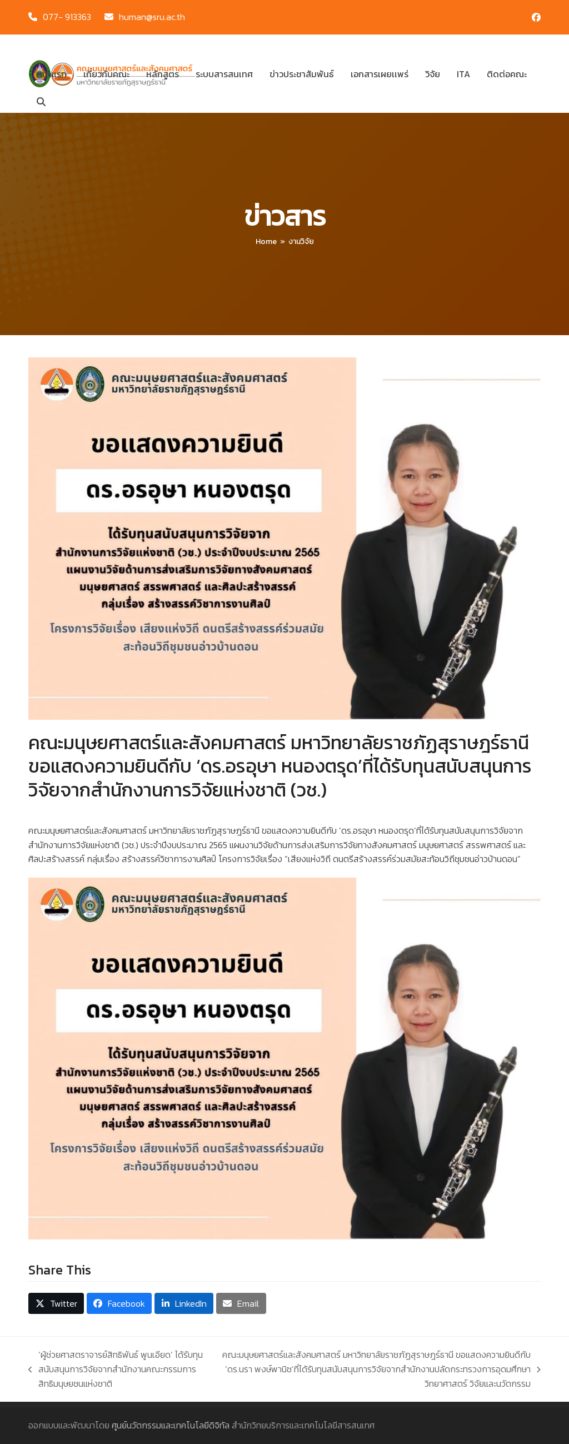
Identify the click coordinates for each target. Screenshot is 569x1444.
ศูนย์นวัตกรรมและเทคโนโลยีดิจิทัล (170, 1425)
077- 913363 (67, 16)
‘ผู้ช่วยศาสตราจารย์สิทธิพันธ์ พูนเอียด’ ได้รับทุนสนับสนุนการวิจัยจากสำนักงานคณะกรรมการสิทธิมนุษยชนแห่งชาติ (115, 1369)
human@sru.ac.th (152, 16)
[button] (41, 102)
